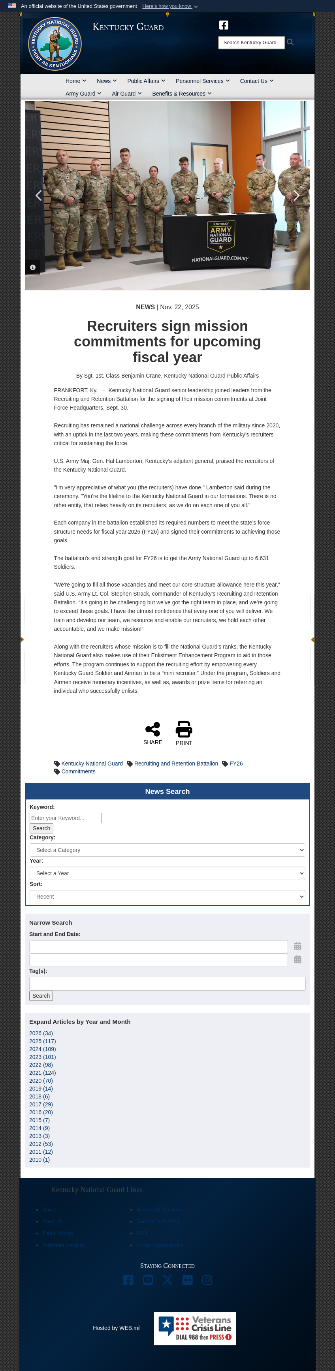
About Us (53, 1221)
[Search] (251, 42)
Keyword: (42, 807)
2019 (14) (41, 1088)
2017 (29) (41, 1104)
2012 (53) (41, 1144)
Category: (42, 837)
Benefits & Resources (182, 93)
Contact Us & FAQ (157, 1221)
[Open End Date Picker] (298, 959)
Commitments (78, 771)
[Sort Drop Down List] (167, 896)
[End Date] (158, 960)
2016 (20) (41, 1112)
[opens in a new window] (223, 24)
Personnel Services (203, 81)
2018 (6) (39, 1096)
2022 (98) (41, 1065)
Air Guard (127, 93)
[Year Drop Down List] (167, 873)
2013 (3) (39, 1136)
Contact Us (257, 81)
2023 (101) (42, 1057)
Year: (36, 861)
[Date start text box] (158, 946)
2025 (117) (42, 1041)
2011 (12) (41, 1152)
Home (76, 81)
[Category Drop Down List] (167, 850)
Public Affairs (146, 81)
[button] (170, 6)
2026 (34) (41, 1033)
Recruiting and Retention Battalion (176, 763)
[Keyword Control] (66, 818)
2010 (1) (39, 1160)
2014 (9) (39, 1128)
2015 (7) (39, 1120)
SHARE (152, 733)
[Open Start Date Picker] (298, 946)
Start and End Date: (55, 934)
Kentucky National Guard (92, 763)
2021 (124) (42, 1073)
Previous (39, 195)
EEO (141, 1233)
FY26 (236, 763)
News (107, 81)
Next (296, 195)
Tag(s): (38, 971)
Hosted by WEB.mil (117, 1328)
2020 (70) (41, 1081)
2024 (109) (42, 1049)
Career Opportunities (159, 1245)
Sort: (36, 884)
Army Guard (84, 93)
